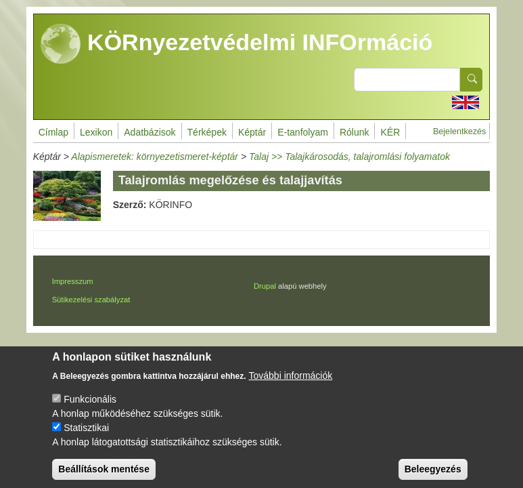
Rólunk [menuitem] (354, 132)
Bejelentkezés (459, 131)
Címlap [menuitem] (53, 132)
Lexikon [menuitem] (96, 132)
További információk (291, 386)
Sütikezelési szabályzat (91, 300)
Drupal (265, 286)
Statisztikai (86, 438)
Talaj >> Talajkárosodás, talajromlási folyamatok (349, 156)
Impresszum (72, 281)
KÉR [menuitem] (390, 132)
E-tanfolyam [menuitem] (302, 132)
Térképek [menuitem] (207, 132)
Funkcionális (90, 410)
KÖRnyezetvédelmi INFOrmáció (237, 44)
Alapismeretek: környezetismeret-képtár (154, 156)
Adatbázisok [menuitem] (149, 132)
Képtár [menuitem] (252, 132)
